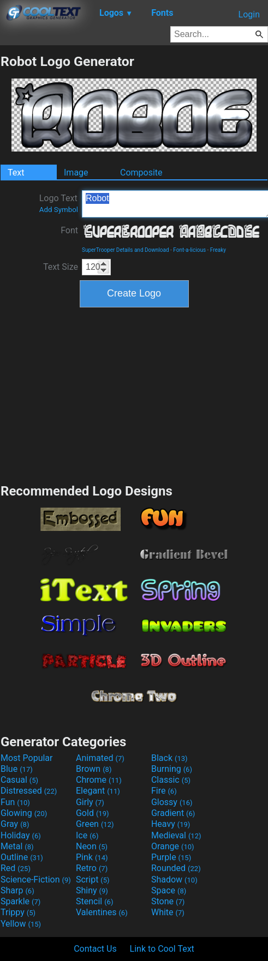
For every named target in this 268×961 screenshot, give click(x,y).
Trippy (18, 912)
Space (168, 890)
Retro (92, 868)
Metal (17, 846)
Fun (15, 802)
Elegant (98, 790)
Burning (171, 769)
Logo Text (58, 203)
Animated (100, 758)
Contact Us (95, 949)
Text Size (60, 267)
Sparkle (20, 901)
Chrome (99, 780)
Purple (171, 857)
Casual (19, 780)
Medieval (176, 835)
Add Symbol (58, 210)
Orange (172, 846)
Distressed (29, 790)
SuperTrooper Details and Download (125, 250)
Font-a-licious (189, 250)
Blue (17, 769)
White (167, 912)
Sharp (17, 890)
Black (169, 758)
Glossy (172, 802)
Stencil (94, 901)
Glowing (24, 813)
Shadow (174, 879)
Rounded (176, 868)
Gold (92, 813)
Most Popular (27, 758)
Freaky (218, 250)
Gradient (173, 813)
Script (93, 879)
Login (249, 14)
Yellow (21, 923)
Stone (167, 901)
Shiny (92, 890)
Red (16, 868)
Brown (93, 769)
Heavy (170, 824)
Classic (170, 780)
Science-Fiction (36, 879)
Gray (15, 824)
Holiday (21, 835)
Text (16, 172)
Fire (164, 790)
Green (95, 824)
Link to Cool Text (162, 949)
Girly (90, 802)
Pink (92, 857)
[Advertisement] (134, 394)
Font (69, 230)
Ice (87, 835)
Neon (92, 846)
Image (76, 172)
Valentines (102, 912)
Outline (22, 857)
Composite (141, 172)
